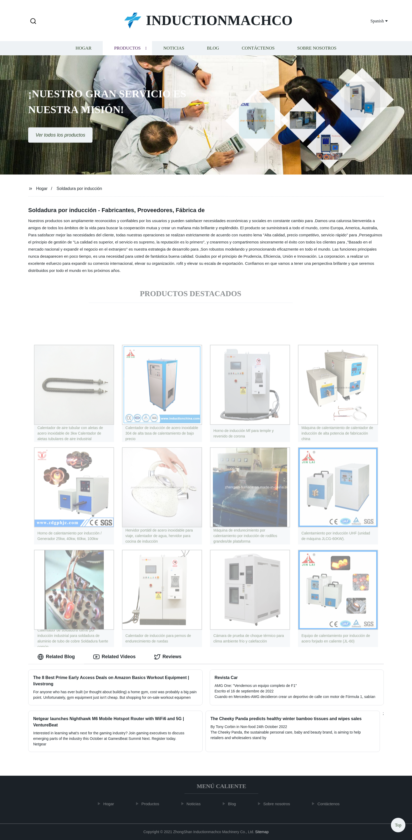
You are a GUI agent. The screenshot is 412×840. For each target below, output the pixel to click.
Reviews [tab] (168, 657)
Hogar (83, 49)
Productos (127, 49)
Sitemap (261, 832)
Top (398, 824)
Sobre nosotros (316, 49)
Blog (213, 49)
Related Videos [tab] (114, 657)
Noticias (173, 49)
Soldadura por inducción (79, 188)
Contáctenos (258, 49)
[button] (33, 21)
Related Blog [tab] (56, 657)
